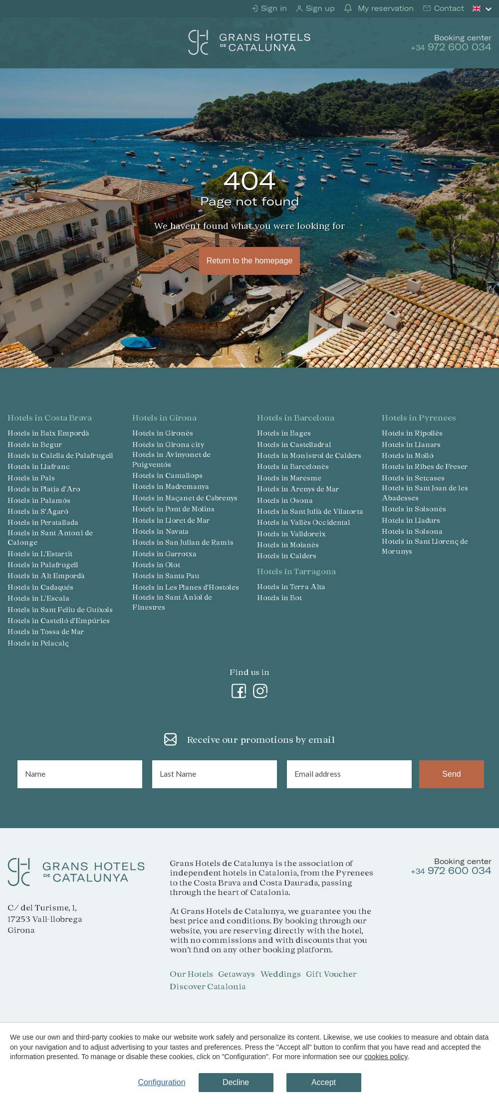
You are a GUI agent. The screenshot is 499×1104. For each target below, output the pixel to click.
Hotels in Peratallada (42, 522)
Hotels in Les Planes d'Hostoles (185, 587)
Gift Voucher (331, 973)
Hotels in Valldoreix (291, 533)
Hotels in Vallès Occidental (303, 522)
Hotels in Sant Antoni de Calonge (50, 537)
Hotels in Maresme (289, 477)
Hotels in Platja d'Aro (43, 488)
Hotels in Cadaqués (40, 587)
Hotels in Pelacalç (38, 643)
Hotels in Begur (34, 444)
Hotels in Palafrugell (42, 564)
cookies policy (385, 1057)
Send (451, 774)
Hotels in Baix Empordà (48, 433)
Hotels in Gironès (162, 433)
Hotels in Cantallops (167, 475)
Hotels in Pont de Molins (173, 508)
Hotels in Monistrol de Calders (309, 455)
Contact (448, 8)
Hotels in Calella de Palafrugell (60, 455)
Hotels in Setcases (413, 477)
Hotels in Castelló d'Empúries (58, 620)
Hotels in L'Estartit (39, 553)
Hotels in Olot (156, 564)
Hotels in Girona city (168, 444)
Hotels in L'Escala (38, 598)
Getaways (236, 973)
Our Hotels (191, 973)
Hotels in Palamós (38, 500)
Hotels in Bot (279, 597)
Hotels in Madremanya (170, 486)
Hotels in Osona (285, 500)
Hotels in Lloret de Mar (171, 520)
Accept (323, 1082)
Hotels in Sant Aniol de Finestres (172, 602)
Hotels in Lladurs (411, 520)
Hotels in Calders (286, 555)
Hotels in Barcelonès (293, 466)
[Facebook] (239, 688)
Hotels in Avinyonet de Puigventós (171, 459)
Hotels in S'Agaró (37, 511)
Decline (236, 1082)
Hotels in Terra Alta (291, 586)
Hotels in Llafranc (38, 466)
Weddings (280, 973)
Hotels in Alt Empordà (46, 575)
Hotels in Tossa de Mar (45, 631)
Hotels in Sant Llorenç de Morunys (425, 546)
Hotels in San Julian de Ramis (183, 542)
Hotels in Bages (284, 433)
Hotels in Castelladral (294, 444)
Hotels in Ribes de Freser (425, 466)
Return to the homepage (249, 260)
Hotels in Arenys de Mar (298, 488)
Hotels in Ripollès (412, 433)
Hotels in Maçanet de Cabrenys (185, 497)
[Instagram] (260, 688)
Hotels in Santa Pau (166, 575)
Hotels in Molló (408, 455)
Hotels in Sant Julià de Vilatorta (310, 511)
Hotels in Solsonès (414, 508)
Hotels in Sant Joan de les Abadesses (425, 492)
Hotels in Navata (160, 531)
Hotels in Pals (31, 477)
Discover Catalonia (208, 986)
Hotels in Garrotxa (164, 553)
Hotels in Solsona (412, 531)
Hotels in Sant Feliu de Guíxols (60, 609)
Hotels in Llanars (411, 444)
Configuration (161, 1082)
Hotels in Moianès (288, 544)
